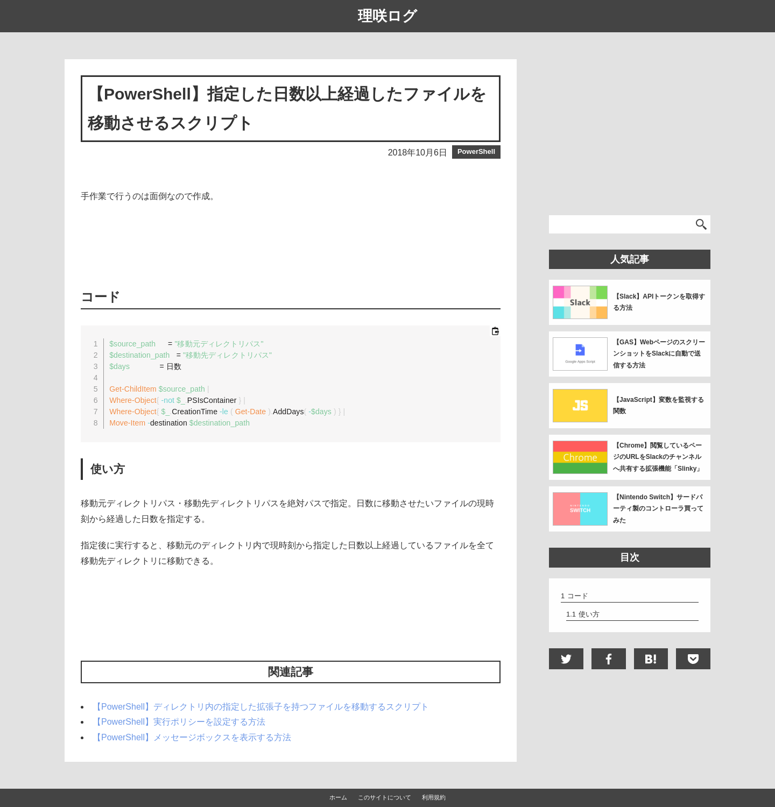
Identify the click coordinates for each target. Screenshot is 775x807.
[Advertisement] (291, 245)
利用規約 (434, 797)
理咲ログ (387, 16)
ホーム (338, 797)
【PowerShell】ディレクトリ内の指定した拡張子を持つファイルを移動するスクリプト (261, 706)
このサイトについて (384, 797)
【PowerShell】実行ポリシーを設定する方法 (179, 721)
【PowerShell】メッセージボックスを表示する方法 (192, 737)
